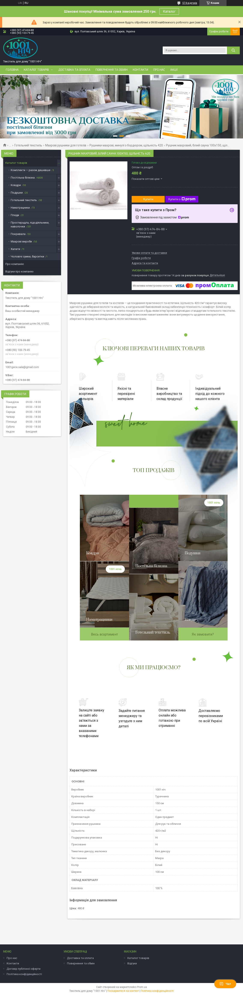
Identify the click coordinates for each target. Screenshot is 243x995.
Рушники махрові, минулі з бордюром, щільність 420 (126, 145)
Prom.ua (142, 987)
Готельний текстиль (28, 145)
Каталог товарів (36, 69)
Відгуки (132, 963)
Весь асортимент (104, 634)
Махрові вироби (21, 241)
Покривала (18, 234)
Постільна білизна (23, 177)
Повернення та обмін (111, 69)
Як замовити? (203, 634)
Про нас (159, 69)
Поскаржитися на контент (123, 990)
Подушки (17, 192)
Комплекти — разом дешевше (30, 170)
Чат (225, 984)
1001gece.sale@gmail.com (22, 367)
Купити (148, 199)
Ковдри (16, 185)
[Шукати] (233, 50)
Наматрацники (20, 207)
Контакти (140, 69)
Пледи (15, 215)
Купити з (181, 199)
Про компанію (14, 264)
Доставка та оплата (74, 69)
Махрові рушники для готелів (65, 145)
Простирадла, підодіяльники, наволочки (30, 224)
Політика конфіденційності (24, 974)
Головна (12, 69)
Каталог (169, 11)
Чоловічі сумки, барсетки (27, 256)
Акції (174, 69)
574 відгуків (189, 3)
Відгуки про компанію (19, 271)
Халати (15, 249)
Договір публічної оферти (23, 968)
